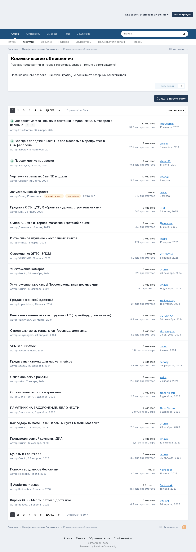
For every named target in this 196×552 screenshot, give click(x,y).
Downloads (83, 33)
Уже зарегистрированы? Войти (146, 14)
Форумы (28, 41)
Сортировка (176, 110)
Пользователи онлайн (112, 41)
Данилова (24, 227)
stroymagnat (25, 334)
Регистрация (182, 14)
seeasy (22, 365)
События (46, 41)
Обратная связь (99, 538)
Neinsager (166, 469)
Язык (68, 538)
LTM (20, 211)
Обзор (15, 35)
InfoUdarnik (25, 129)
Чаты (67, 33)
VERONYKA (25, 258)
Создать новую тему (171, 98)
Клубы (12, 41)
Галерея (64, 41)
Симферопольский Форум (52, 14)
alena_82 (23, 165)
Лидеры (137, 41)
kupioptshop (25, 304)
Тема (80, 538)
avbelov (23, 149)
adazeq (22, 504)
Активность (33, 33)
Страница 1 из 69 (77, 110)
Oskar (21, 196)
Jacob (22, 350)
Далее (50, 110)
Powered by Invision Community (98, 546)
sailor (21, 381)
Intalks (22, 242)
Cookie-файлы (123, 538)
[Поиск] (140, 34)
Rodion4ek (24, 489)
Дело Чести (25, 396)
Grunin (22, 273)
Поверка (23, 473)
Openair (23, 180)
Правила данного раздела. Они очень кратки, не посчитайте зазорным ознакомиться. (68, 75)
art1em (164, 143)
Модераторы (83, 41)
